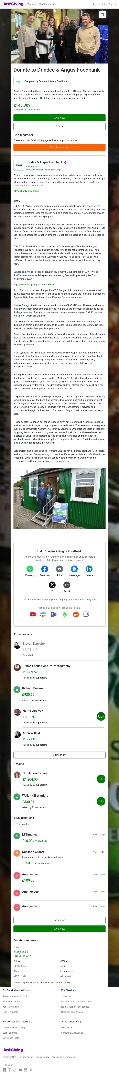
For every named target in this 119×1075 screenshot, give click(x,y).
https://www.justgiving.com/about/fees (33, 284)
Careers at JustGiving (72, 1032)
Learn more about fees (60, 982)
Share (59, 126)
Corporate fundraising (14, 1027)
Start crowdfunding (12, 1001)
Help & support (10, 1012)
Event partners (10, 1032)
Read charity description (26, 191)
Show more (63, 755)
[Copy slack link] (43, 615)
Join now (66, 996)
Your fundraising (11, 1006)
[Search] (94, 4)
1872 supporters (31, 109)
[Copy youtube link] (33, 615)
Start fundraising (59, 147)
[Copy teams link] (53, 615)
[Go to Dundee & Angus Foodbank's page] (18, 165)
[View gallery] (102, 14)
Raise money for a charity (16, 996)
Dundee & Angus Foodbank (53, 81)
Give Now (59, 117)
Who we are (67, 1027)
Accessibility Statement (64, 1057)
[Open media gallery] (59, 36)
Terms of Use (9, 1057)
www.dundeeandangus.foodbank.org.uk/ (44, 170)
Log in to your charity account (76, 1001)
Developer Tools (11, 1038)
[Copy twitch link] (86, 615)
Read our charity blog (72, 1012)
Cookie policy (42, 1057)
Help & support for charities (75, 1006)
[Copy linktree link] (64, 615)
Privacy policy (26, 1057)
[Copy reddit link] (76, 615)
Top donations (24, 824)
